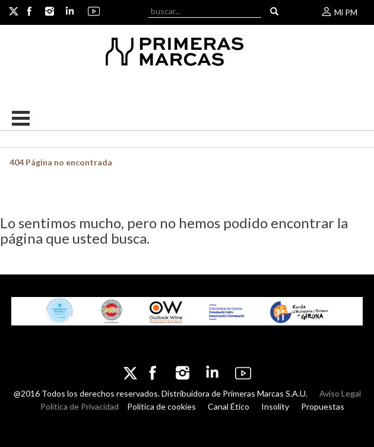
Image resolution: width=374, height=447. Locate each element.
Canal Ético (228, 406)
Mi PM (339, 12)
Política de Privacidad (79, 406)
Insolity (275, 406)
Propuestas (322, 406)
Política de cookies (161, 406)
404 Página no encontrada (60, 162)
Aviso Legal (340, 393)
